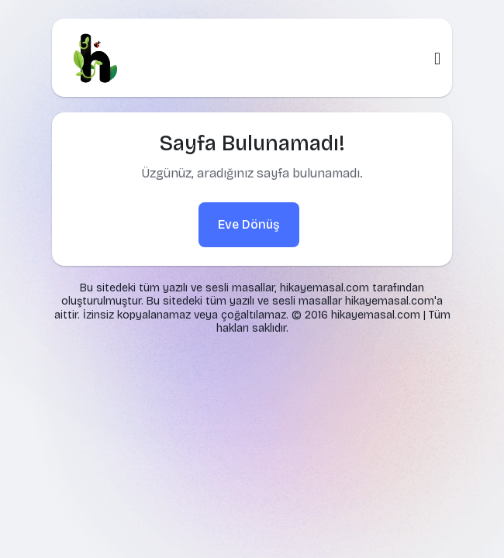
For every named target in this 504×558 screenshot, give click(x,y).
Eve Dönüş (249, 224)
